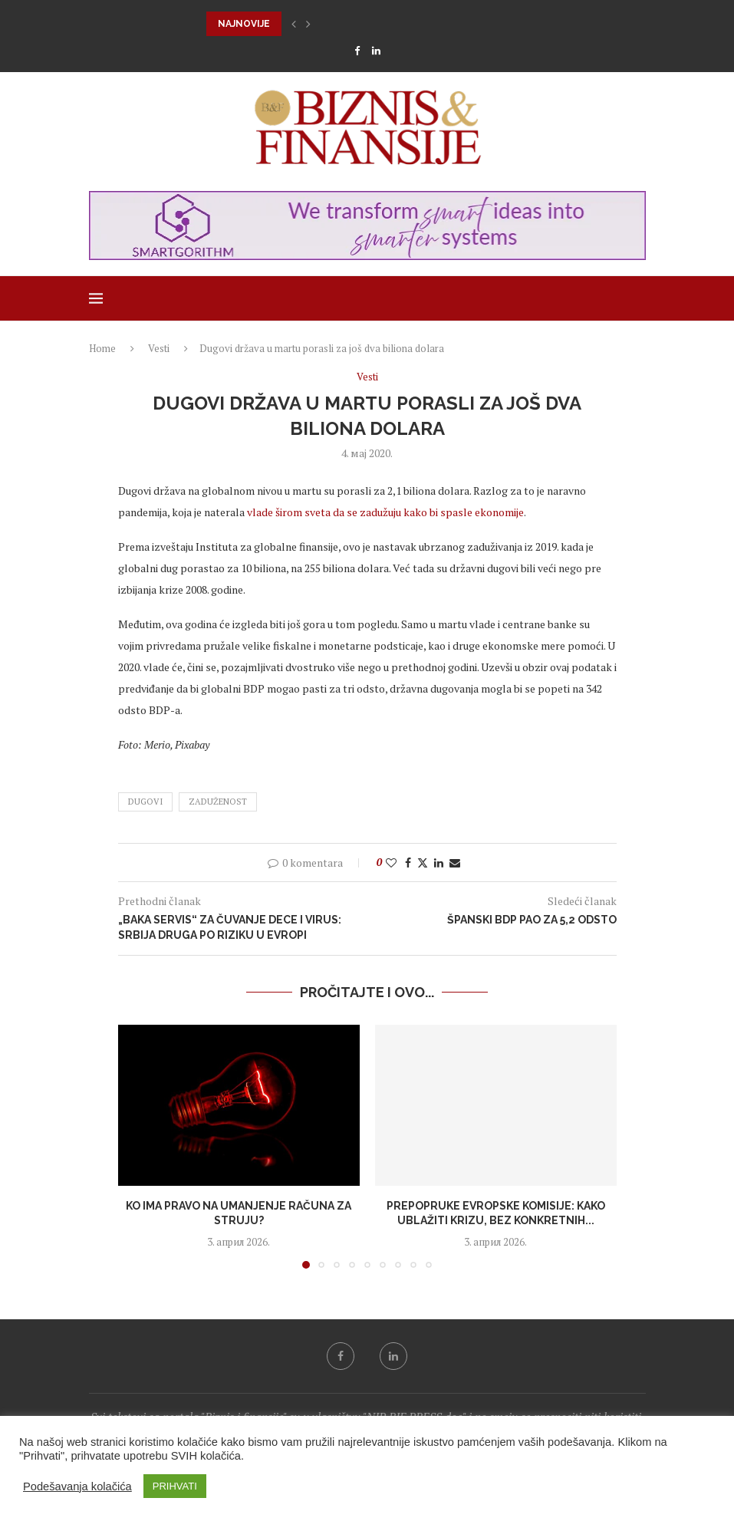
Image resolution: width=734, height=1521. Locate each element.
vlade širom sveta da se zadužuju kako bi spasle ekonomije (385, 512)
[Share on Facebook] (408, 862)
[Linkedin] (376, 51)
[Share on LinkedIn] (438, 862)
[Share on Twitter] (422, 862)
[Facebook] (357, 51)
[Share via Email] (454, 862)
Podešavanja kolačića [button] (77, 1486)
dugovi (145, 801)
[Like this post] (391, 862)
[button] (294, 24)
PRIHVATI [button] (175, 1486)
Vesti (159, 348)
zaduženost (218, 801)
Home (102, 348)
